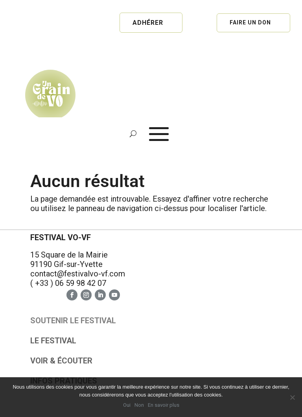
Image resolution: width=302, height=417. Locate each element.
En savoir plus (163, 405)
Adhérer (148, 22)
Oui (127, 405)
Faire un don (250, 22)
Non (139, 405)
